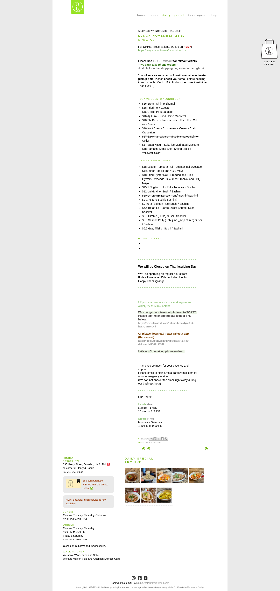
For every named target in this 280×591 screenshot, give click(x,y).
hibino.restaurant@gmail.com (152, 582)
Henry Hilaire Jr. (169, 587)
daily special (173, 15)
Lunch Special (153, 442)
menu (154, 15)
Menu (149, 404)
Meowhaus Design (195, 587)
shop (213, 15)
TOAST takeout (162, 61)
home (141, 15)
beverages (196, 15)
